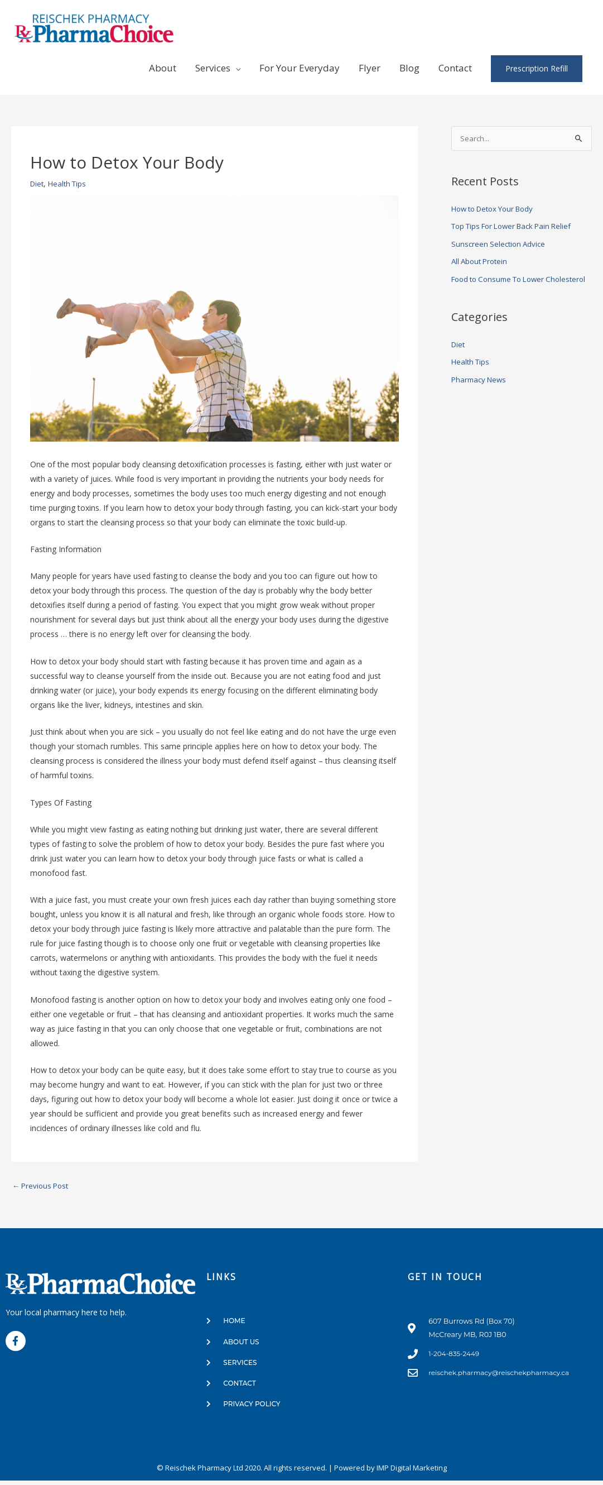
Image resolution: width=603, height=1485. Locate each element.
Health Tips (70, 183)
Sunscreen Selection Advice (500, 244)
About (162, 67)
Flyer (369, 67)
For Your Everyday (299, 67)
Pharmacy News (480, 395)
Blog (409, 67)
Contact (455, 67)
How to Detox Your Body (497, 209)
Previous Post (42, 1186)
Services (212, 67)
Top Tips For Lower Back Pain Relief (517, 226)
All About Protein (481, 261)
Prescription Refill (536, 68)
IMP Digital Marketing (412, 1472)
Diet (37, 183)
